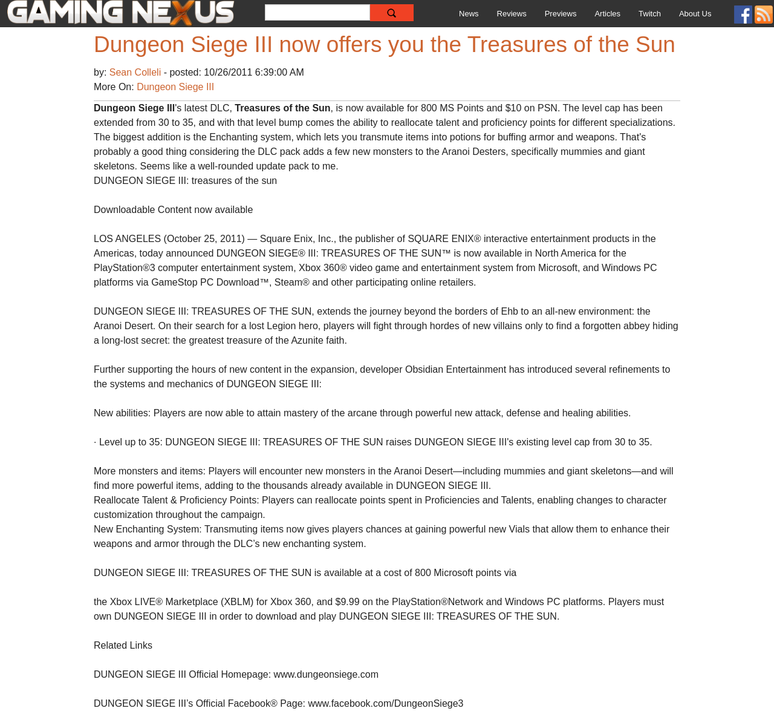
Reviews (512, 13)
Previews (561, 13)
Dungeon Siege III (175, 87)
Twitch (650, 13)
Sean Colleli (136, 72)
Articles (607, 13)
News (469, 13)
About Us (695, 13)
